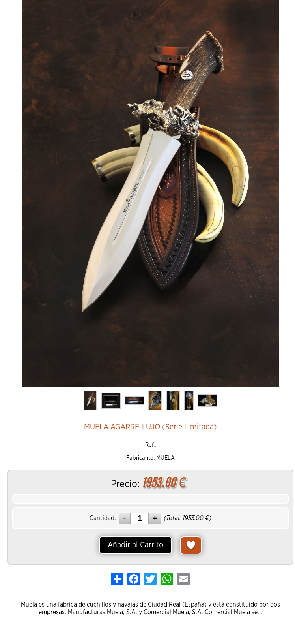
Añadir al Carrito (135, 545)
